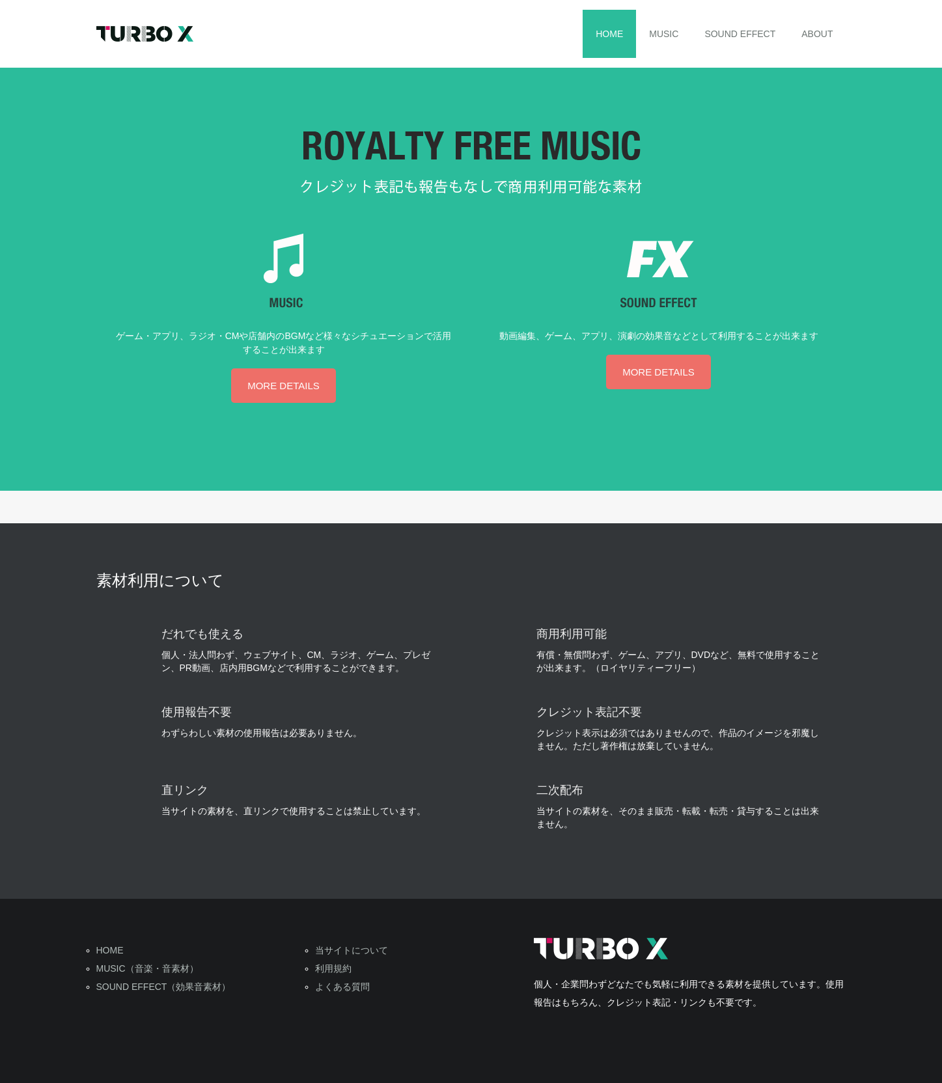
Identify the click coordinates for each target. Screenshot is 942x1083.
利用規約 (333, 968)
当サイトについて (351, 950)
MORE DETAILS (283, 385)
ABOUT (817, 34)
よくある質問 (342, 986)
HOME (609, 34)
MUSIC (663, 34)
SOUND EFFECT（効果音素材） (163, 986)
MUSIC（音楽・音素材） (147, 968)
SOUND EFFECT (739, 34)
